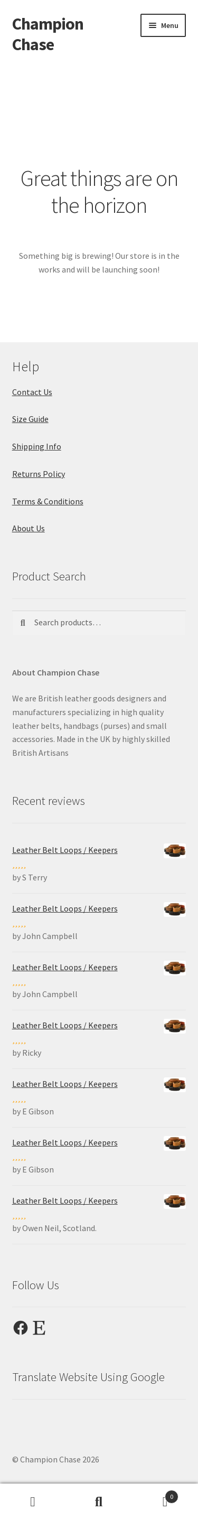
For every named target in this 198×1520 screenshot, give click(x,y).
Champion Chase (47, 34)
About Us (28, 528)
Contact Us (32, 392)
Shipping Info (36, 446)
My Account (33, 1502)
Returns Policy (38, 473)
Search (99, 1502)
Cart (155, 1494)
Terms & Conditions (47, 501)
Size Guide (30, 419)
